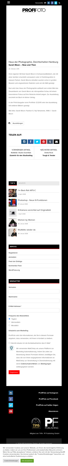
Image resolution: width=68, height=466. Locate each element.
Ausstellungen (18, 123)
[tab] (13, 183)
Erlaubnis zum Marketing (18, 330)
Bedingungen (46, 363)
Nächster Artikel (48, 149)
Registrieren (13, 253)
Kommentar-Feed (15, 265)
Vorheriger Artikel (21, 149)
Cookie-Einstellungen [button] (11, 461)
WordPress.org (14, 270)
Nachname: (13, 296)
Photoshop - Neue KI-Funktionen (32, 200)
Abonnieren (53, 411)
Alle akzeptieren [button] (27, 461)
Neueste (22, 183)
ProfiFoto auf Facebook (48, 399)
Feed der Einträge (15, 261)
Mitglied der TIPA (36, 425)
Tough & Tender (48, 154)
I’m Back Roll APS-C (27, 190)
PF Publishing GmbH (51, 425)
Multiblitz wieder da (26, 229)
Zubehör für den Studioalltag (21, 154)
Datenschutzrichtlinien (29, 363)
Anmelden (12, 257)
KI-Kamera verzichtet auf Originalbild (34, 210)
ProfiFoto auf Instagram (48, 392)
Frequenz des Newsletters (19, 315)
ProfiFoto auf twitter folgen (47, 405)
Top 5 (12, 183)
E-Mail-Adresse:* (15, 306)
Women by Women (26, 219)
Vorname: (12, 287)
